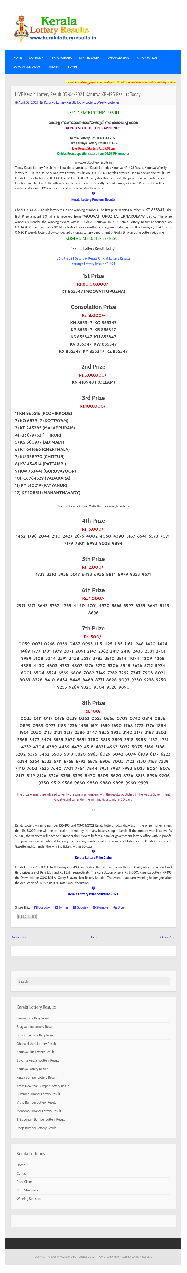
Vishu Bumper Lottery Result (36, 1102)
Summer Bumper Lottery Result (38, 1094)
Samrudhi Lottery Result (33, 1018)
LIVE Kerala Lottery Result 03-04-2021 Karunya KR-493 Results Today (78, 94)
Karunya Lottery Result (59, 102)
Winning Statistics (29, 1199)
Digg (118, 907)
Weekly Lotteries (108, 102)
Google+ (80, 907)
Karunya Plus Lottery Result (35, 1052)
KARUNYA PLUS (147, 57)
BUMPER (73, 66)
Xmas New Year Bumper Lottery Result (43, 1086)
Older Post (167, 937)
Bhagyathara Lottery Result (35, 1027)
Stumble (100, 907)
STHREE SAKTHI (89, 57)
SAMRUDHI (36, 57)
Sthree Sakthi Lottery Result (36, 1035)
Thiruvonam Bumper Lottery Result (41, 1119)
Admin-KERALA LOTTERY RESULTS (133, 1256)
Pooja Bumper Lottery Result (36, 1128)
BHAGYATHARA (62, 57)
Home (18, 57)
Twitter (62, 907)
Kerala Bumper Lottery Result (36, 1077)
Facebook (42, 907)
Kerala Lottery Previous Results (94, 199)
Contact (22, 1173)
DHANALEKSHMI (119, 57)
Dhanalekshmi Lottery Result (36, 1044)
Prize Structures (27, 1190)
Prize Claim (24, 1182)
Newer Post (20, 937)
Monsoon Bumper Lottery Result (39, 1111)
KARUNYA (54, 66)
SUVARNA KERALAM (27, 66)
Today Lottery (85, 102)
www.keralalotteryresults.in (76, 1256)
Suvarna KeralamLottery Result (38, 1060)
